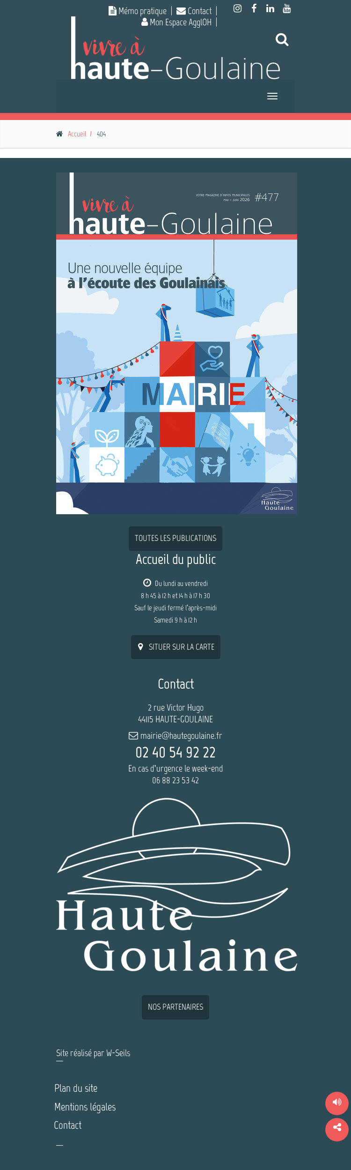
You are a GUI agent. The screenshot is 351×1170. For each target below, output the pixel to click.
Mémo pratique (138, 10)
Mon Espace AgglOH (176, 22)
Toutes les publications (175, 538)
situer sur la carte (175, 647)
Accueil (77, 133)
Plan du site (75, 1088)
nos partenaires (175, 1007)
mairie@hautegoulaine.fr (181, 735)
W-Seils (118, 1052)
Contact (194, 10)
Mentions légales (85, 1106)
